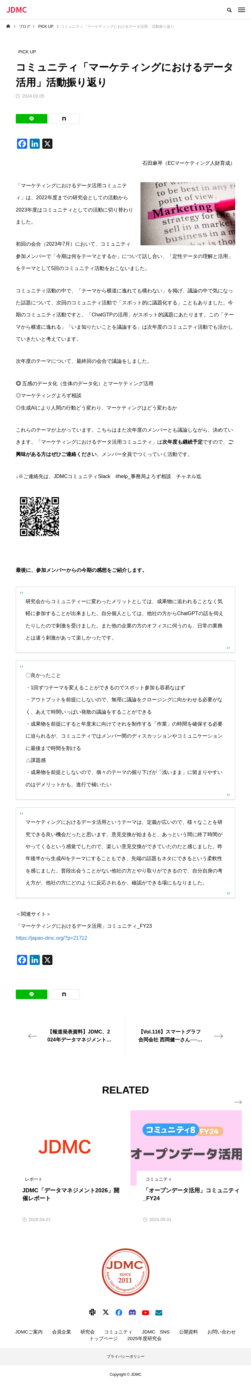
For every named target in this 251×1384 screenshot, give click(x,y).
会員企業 (61, 1331)
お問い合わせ (221, 1331)
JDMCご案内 (29, 1331)
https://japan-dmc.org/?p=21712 (51, 938)
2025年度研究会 (144, 1338)
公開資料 (188, 1331)
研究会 (88, 1331)
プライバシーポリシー (126, 1356)
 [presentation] (238, 1102)
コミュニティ (118, 1331)
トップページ (103, 1338)
